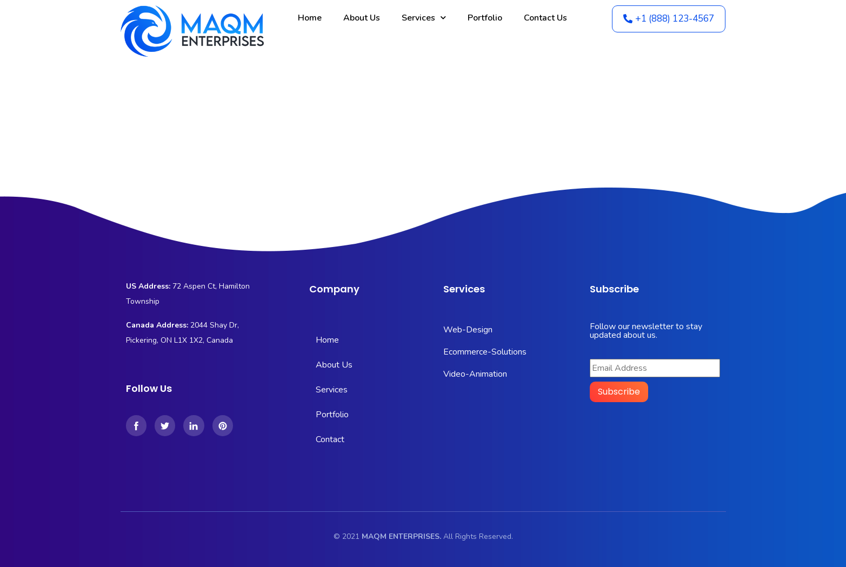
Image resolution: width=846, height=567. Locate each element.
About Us (361, 18)
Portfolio (485, 18)
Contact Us (545, 18)
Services (424, 17)
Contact (330, 439)
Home (310, 18)
